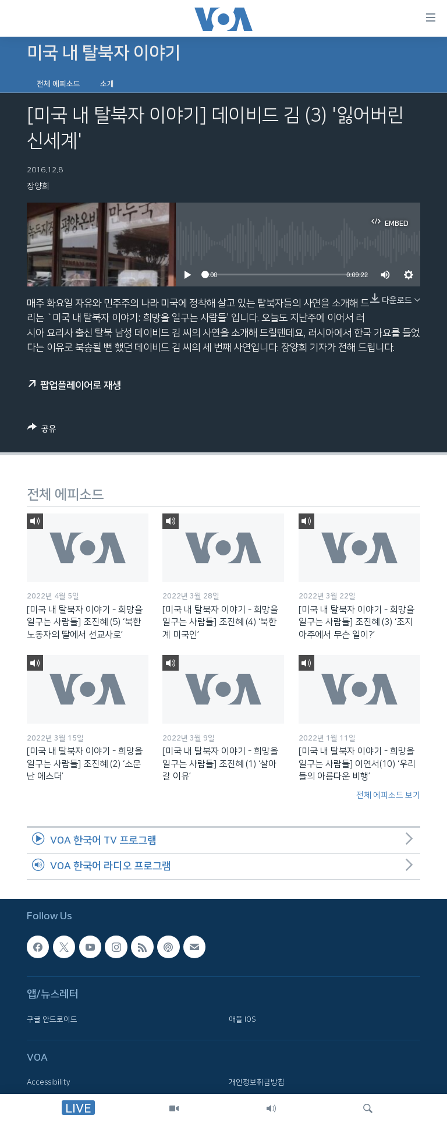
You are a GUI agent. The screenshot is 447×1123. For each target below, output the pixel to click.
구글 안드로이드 (52, 1019)
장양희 (38, 186)
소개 (107, 84)
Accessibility (48, 1083)
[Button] (41, 431)
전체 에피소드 (58, 84)
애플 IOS (242, 1019)
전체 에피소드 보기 (388, 795)
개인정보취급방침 (257, 1083)
